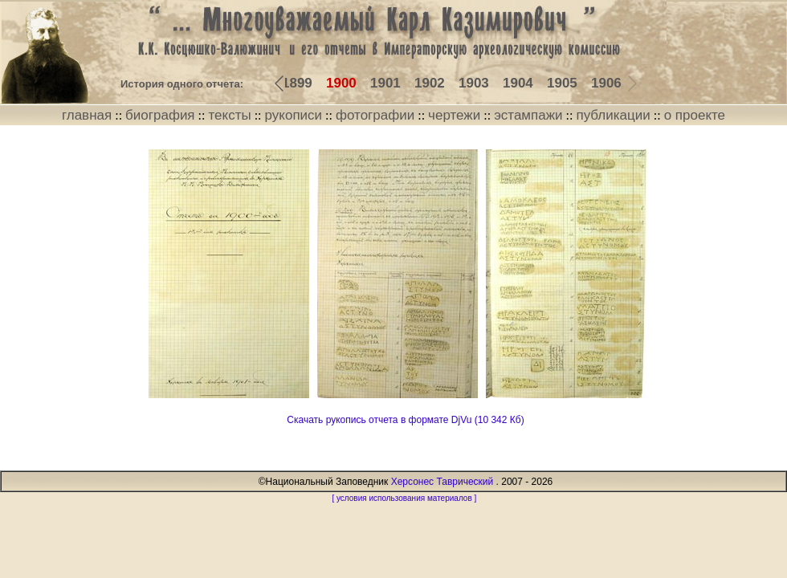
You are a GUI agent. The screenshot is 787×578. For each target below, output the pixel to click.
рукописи (294, 115)
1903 (474, 83)
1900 (341, 83)
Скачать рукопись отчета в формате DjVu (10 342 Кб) (405, 419)
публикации (613, 115)
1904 (518, 83)
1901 (385, 83)
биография (160, 115)
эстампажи (528, 115)
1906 (606, 83)
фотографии (375, 115)
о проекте (694, 115)
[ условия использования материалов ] (404, 498)
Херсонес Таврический (442, 481)
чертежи (454, 115)
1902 (429, 83)
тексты (229, 115)
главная (87, 115)
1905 (562, 83)
